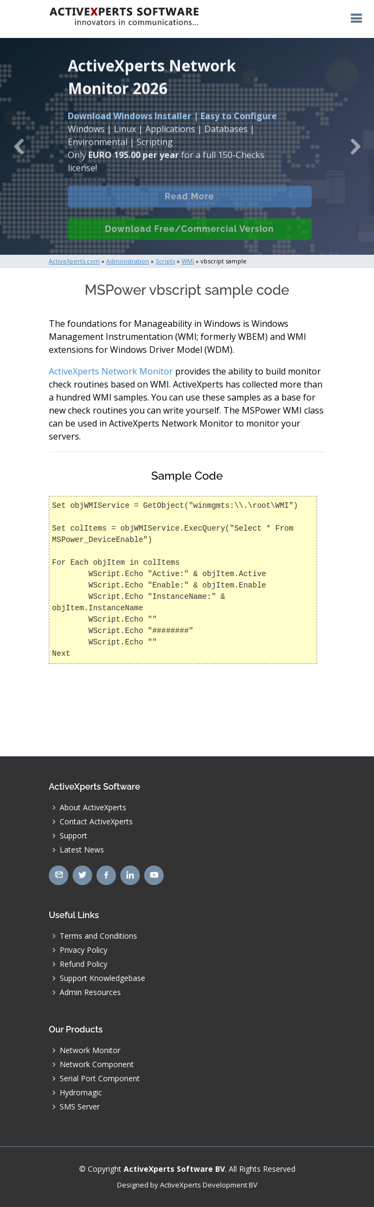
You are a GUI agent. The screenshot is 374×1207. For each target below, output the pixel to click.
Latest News (82, 850)
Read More (189, 204)
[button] (18, 146)
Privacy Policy (83, 950)
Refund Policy (83, 964)
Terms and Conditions (98, 936)
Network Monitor (90, 1050)
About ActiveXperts (93, 807)
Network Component (97, 1064)
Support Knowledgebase (102, 978)
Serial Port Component (100, 1078)
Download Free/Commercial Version (189, 236)
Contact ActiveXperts (96, 821)
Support (73, 836)
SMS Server (80, 1107)
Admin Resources (90, 992)
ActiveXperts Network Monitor (111, 371)
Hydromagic (81, 1092)
